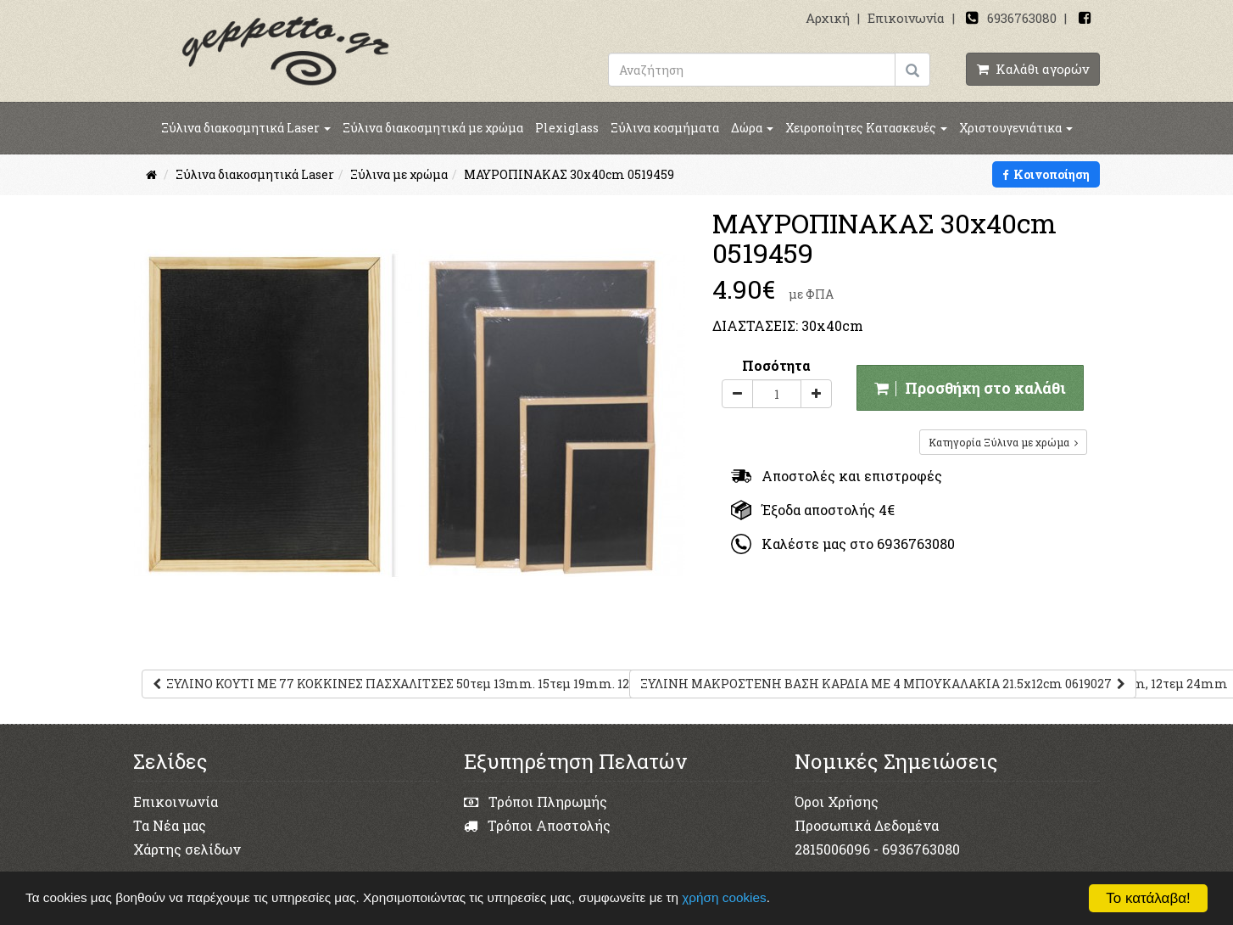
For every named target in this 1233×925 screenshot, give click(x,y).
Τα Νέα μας (169, 825)
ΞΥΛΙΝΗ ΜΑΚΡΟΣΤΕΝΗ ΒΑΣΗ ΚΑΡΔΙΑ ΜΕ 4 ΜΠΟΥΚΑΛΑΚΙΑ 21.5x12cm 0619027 (882, 684)
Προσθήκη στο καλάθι (970, 388)
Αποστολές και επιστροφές (836, 476)
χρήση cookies (724, 897)
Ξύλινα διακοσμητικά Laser (246, 128)
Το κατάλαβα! (1148, 898)
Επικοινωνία (906, 17)
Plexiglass (567, 128)
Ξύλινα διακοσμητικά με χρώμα (433, 128)
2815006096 (832, 849)
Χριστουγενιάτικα (1016, 128)
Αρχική (828, 17)
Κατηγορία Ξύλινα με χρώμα (1003, 442)
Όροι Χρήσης (837, 801)
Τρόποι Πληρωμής (535, 801)
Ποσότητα (776, 365)
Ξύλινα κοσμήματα (665, 128)
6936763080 (1022, 17)
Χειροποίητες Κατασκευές (866, 128)
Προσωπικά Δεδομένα (867, 825)
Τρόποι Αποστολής (537, 825)
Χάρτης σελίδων (187, 849)
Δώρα (752, 128)
